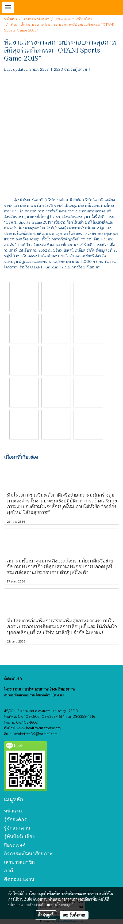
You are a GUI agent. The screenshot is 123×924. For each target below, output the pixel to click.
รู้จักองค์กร (15, 819)
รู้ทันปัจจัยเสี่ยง (19, 836)
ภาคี (8, 870)
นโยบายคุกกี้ (64, 904)
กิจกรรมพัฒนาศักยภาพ (28, 853)
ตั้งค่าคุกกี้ (45, 915)
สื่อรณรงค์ (14, 845)
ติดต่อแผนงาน (19, 879)
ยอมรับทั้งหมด (74, 915)
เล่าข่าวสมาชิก (19, 862)
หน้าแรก (13, 811)
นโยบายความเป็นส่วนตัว (26, 904)
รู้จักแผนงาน (17, 828)
